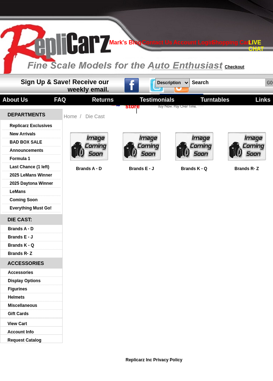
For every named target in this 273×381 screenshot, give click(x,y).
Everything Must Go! (31, 208)
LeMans (18, 191)
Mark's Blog (125, 42)
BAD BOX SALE (26, 142)
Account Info (21, 331)
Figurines (17, 288)
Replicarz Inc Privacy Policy (154, 359)
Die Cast (95, 116)
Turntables (214, 100)
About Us (15, 100)
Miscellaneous (22, 305)
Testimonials (157, 100)
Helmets (16, 297)
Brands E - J (20, 237)
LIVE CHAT (256, 45)
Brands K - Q (21, 245)
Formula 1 (20, 158)
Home (70, 116)
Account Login (194, 42)
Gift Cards (18, 313)
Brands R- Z (20, 253)
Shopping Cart (231, 42)
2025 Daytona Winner (31, 183)
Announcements (26, 150)
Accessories (20, 272)
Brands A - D (21, 228)
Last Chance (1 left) (29, 166)
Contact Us (157, 42)
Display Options (24, 280)
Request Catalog (25, 340)
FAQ (60, 100)
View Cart (17, 323)
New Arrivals (22, 133)
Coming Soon (24, 199)
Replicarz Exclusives (31, 125)
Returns (102, 100)
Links (262, 100)
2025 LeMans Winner (31, 175)
